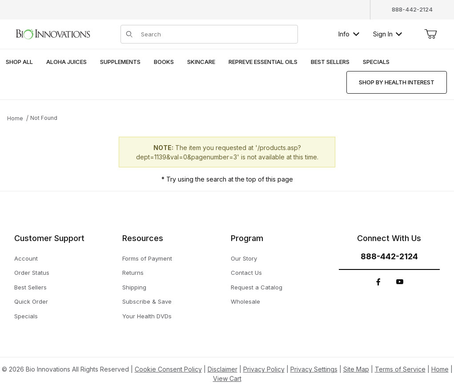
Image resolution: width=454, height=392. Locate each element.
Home (15, 118)
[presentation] (66, 62)
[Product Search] (216, 34)
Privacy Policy (264, 369)
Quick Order (31, 301)
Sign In (387, 34)
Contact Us (246, 272)
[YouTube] (400, 282)
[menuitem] (19, 62)
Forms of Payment (147, 258)
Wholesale (245, 301)
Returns (133, 272)
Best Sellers (30, 287)
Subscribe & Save (147, 301)
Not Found (43, 118)
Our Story (244, 258)
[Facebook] (378, 282)
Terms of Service (400, 369)
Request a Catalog (256, 287)
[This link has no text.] (52, 33)
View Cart (227, 378)
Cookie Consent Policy (168, 369)
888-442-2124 (412, 9)
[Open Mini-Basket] (430, 34)
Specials (26, 316)
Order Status (31, 272)
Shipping (134, 287)
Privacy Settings (313, 369)
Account (26, 258)
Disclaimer (222, 369)
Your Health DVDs (147, 316)
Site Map (356, 369)
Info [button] (348, 34)
